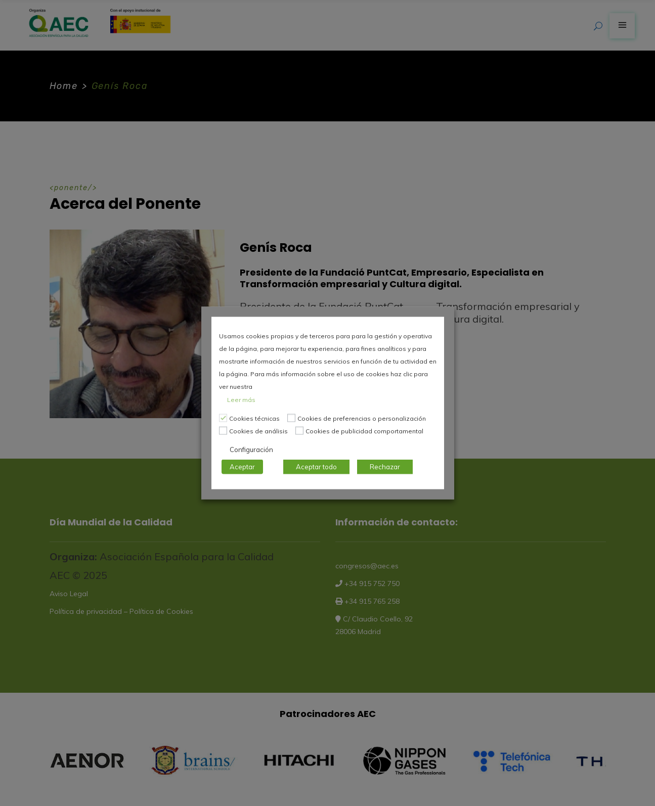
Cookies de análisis (258, 431)
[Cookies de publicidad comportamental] (299, 430)
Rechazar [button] (385, 467)
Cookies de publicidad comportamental (364, 431)
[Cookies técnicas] (223, 418)
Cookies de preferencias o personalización (361, 418)
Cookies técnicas (254, 418)
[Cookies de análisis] (223, 430)
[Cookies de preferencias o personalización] (291, 418)
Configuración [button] (251, 449)
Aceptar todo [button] (316, 467)
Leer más (241, 400)
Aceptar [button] (242, 467)
